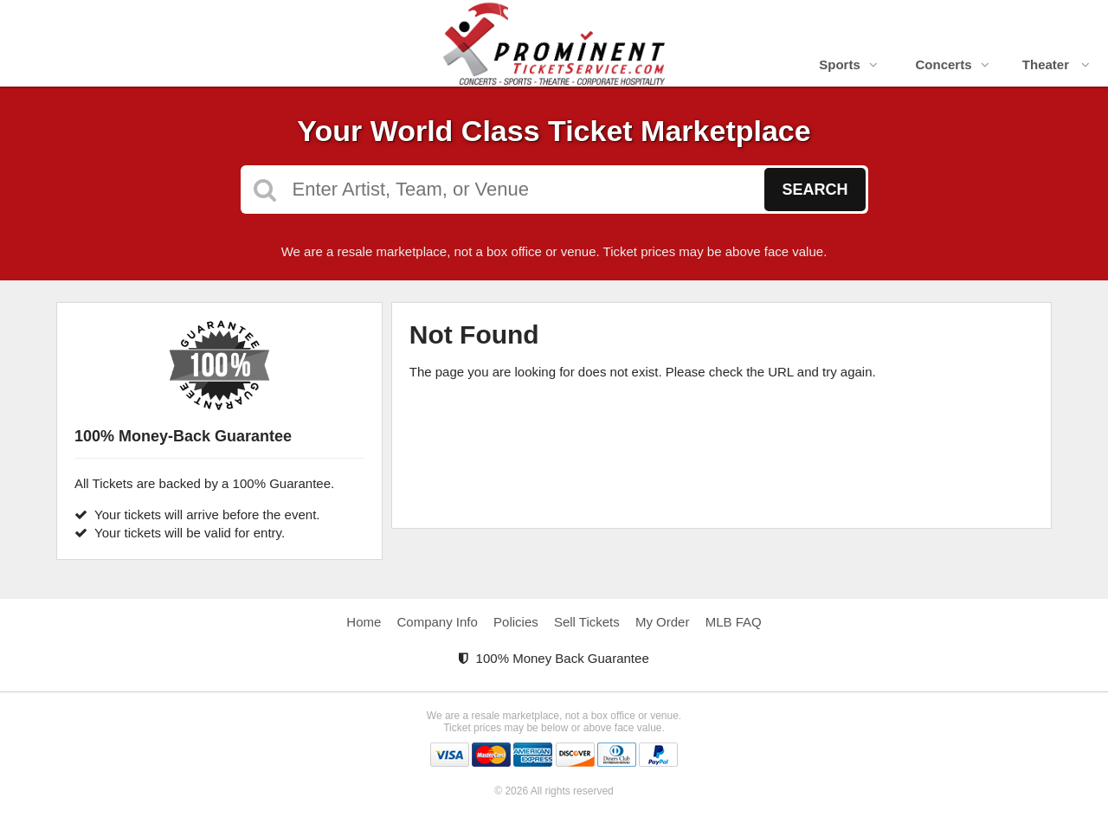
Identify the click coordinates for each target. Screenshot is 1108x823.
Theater (1056, 64)
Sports (848, 64)
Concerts (952, 64)
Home (363, 621)
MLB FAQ (733, 621)
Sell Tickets (587, 621)
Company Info (437, 621)
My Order (662, 621)
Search (814, 189)
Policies (515, 621)
